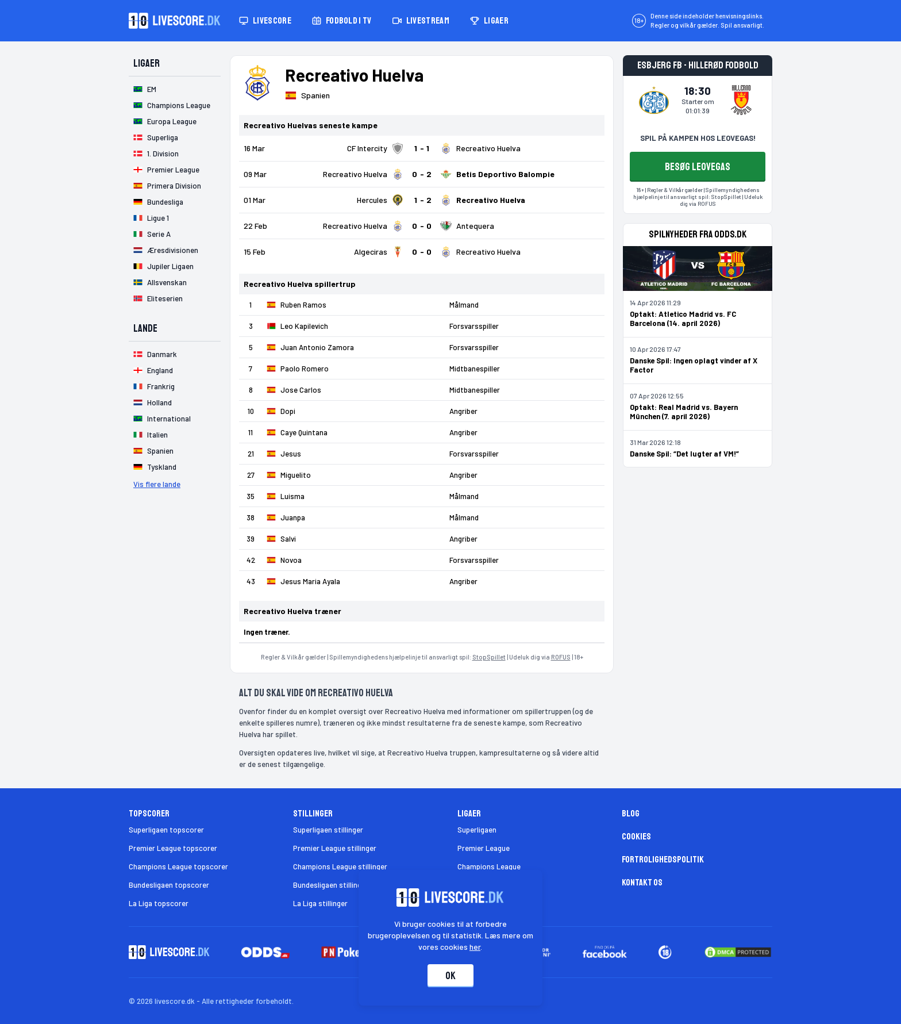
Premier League (483, 848)
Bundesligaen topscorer (169, 884)
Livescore (265, 20)
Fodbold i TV (342, 20)
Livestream (420, 20)
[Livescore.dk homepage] (175, 20)
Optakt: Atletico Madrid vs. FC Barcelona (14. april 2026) (683, 318)
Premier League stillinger (334, 848)
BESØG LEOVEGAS (697, 166)
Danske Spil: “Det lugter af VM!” (684, 453)
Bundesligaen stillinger (330, 884)
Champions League (489, 866)
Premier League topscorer (173, 848)
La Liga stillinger (320, 903)
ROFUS (561, 657)
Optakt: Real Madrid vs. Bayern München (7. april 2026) (684, 411)
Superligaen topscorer (166, 829)
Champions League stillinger (340, 866)
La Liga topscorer (158, 903)
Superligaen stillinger (328, 829)
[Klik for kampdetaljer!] (421, 148)
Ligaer (489, 20)
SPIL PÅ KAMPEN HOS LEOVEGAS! (698, 138)
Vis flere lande (156, 484)
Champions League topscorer (178, 866)
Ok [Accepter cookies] (450, 975)
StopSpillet (489, 657)
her (475, 947)
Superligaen (476, 829)
